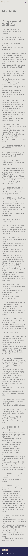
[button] (26, 2)
